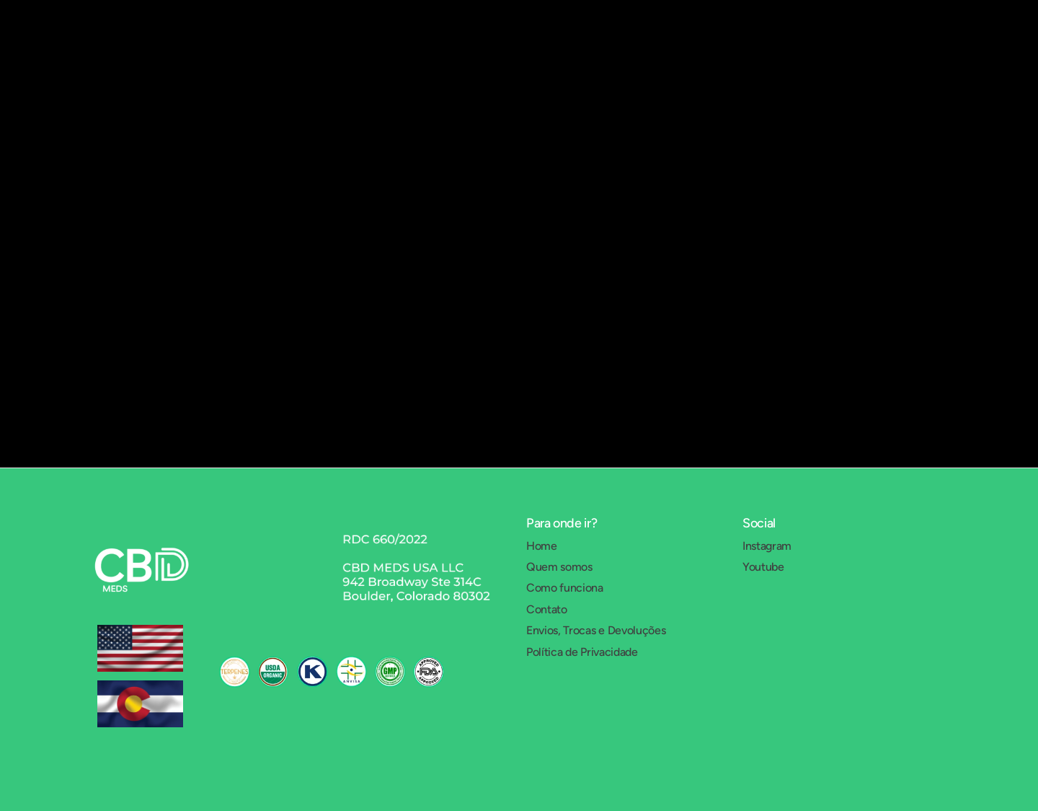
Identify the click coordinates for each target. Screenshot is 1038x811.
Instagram (766, 546)
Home (541, 546)
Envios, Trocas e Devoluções (595, 630)
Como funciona (564, 588)
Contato (546, 609)
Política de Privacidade (582, 652)
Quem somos (559, 567)
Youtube (763, 567)
